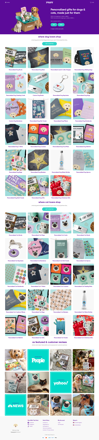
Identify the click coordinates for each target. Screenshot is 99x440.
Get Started (49, 43)
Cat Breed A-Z (46, 426)
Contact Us (45, 422)
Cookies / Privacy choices (48, 430)
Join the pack (61, 424)
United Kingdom (77, 422)
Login (59, 422)
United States (77, 425)
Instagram (31, 424)
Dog (61, 24)
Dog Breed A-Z (46, 424)
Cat (54, 24)
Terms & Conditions (47, 428)
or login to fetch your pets (57, 28)
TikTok (30, 426)
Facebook (31, 422)
